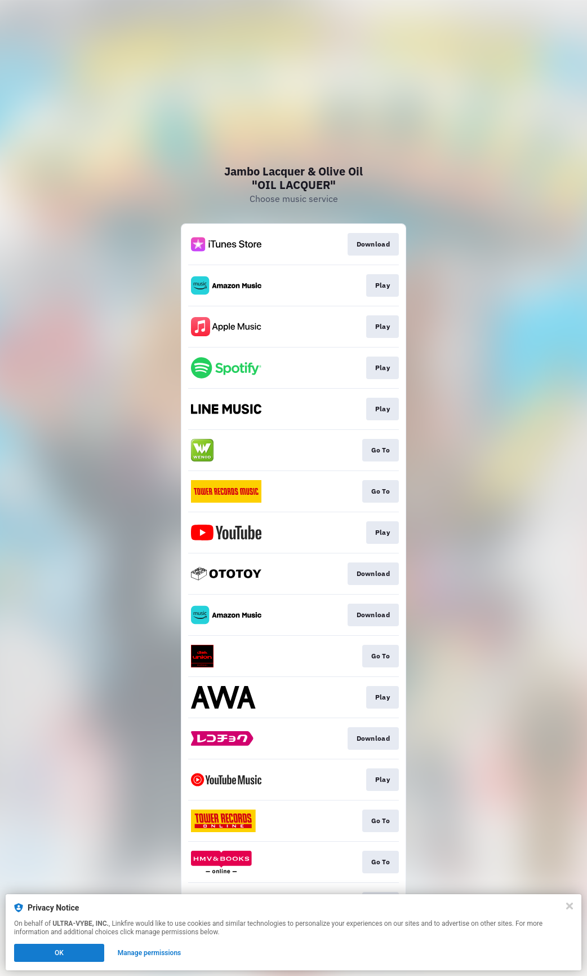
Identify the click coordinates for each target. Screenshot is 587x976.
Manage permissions (149, 953)
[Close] (570, 906)
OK (59, 953)
